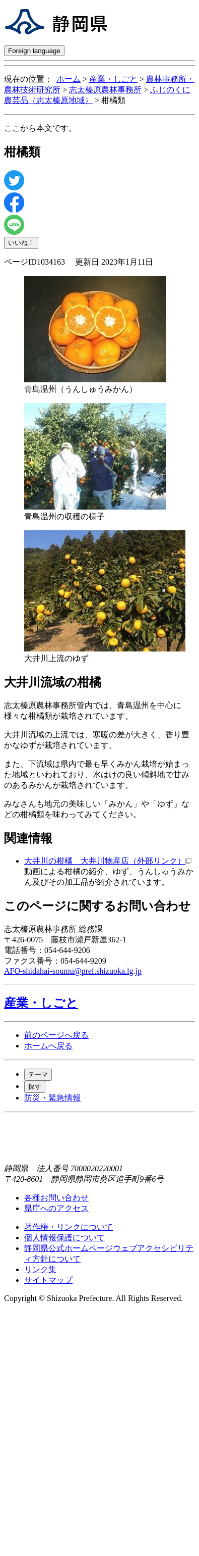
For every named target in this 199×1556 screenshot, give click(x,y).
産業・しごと (113, 79)
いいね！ (21, 242)
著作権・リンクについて (68, 1227)
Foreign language (34, 51)
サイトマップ (48, 1280)
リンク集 (40, 1269)
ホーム (68, 79)
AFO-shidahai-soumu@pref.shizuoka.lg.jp (73, 971)
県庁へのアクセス (56, 1208)
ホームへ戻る (48, 1045)
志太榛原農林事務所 (105, 89)
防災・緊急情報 (52, 1097)
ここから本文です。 (40, 128)
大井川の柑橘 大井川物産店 (107, 861)
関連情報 (28, 838)
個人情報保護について (64, 1237)
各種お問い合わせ (56, 1197)
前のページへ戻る (56, 1035)
